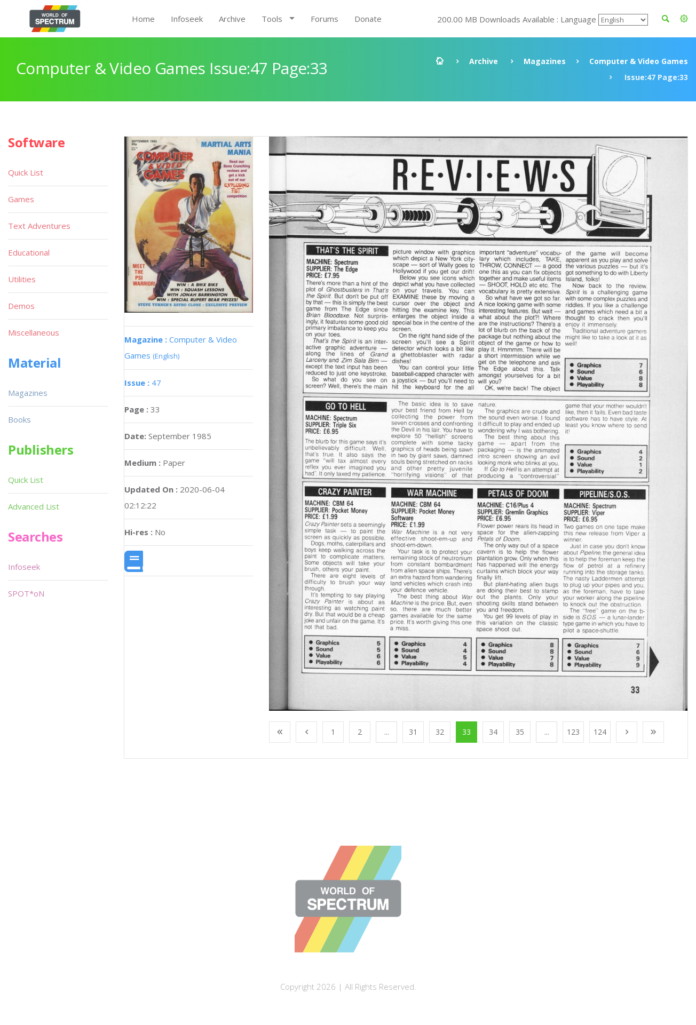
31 (413, 732)
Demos (21, 305)
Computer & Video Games (638, 61)
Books (19, 419)
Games (21, 199)
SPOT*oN (26, 593)
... (386, 732)
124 (600, 732)
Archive (232, 18)
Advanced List (33, 506)
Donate (368, 18)
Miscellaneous (33, 332)
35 (520, 732)
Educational (29, 252)
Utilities (22, 279)
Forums (324, 18)
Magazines (545, 61)
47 (142, 382)
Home (143, 18)
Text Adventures (39, 225)
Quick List (25, 172)
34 (493, 732)
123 (573, 732)
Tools (272, 18)
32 (440, 732)
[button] (684, 18)
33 (466, 732)
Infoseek (187, 18)
